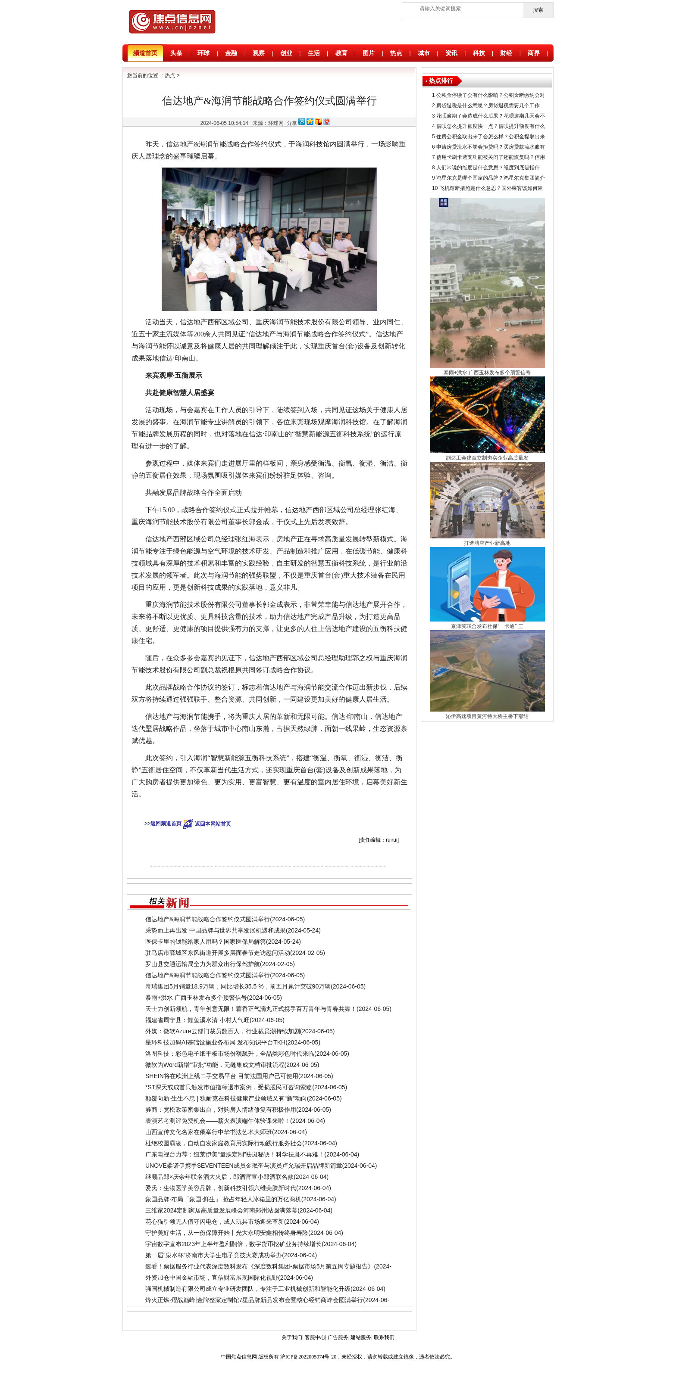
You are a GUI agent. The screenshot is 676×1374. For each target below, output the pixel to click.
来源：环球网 (268, 123)
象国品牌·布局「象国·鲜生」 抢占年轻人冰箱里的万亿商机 (223, 1199)
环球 (203, 53)
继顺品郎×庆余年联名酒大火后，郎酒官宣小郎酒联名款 (219, 1176)
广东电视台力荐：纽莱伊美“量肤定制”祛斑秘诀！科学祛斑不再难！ (234, 1154)
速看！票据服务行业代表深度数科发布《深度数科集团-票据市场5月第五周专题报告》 (259, 1266)
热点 (396, 53)
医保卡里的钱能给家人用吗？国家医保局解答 (205, 941)
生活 (314, 53)
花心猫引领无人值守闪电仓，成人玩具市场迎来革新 (214, 1221)
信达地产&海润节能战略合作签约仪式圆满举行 (207, 919)
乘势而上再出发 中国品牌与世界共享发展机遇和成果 (215, 930)
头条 (176, 53)
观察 (259, 53)
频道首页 (145, 53)
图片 (369, 53)
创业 (286, 53)
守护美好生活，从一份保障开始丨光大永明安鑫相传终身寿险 (226, 1232)
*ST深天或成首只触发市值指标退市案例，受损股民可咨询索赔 (228, 1087)
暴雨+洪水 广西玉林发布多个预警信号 (196, 997)
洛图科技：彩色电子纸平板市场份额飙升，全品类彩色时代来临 (229, 1053)
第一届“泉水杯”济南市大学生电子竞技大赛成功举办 (213, 1255)
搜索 (538, 10)
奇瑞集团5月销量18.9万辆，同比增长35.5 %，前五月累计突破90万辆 (238, 986)
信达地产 (269, 809)
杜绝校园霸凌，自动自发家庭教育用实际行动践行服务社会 (223, 1143)
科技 (479, 53)
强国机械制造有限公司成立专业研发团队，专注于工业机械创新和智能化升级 (248, 1288)
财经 (506, 53)
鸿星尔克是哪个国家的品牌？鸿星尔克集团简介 (490, 178)
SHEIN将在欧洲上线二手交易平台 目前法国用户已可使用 (221, 1075)
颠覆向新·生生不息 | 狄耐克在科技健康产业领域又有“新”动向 (226, 1098)
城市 (424, 53)
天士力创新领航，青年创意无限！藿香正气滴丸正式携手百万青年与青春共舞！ (251, 1008)
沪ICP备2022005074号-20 (308, 1357)
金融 (231, 53)
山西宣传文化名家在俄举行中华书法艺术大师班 (208, 1131)
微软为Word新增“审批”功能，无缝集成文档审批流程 (215, 1064)
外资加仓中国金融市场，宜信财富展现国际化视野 (211, 1277)
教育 (341, 53)
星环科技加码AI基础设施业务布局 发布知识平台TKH (215, 1042)
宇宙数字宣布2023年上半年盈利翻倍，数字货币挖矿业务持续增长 (233, 1243)
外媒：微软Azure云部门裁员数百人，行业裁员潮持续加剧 (222, 1031)
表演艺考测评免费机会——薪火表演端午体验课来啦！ (217, 1120)
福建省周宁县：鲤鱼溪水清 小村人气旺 (197, 1020)
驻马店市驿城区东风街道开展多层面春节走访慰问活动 (217, 952)
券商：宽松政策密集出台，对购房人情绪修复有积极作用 (220, 1109)
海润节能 (291, 809)
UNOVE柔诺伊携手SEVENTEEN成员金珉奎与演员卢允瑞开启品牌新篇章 (243, 1165)
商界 (534, 53)
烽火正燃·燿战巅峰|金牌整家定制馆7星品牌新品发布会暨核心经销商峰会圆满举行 (254, 1299)
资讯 (451, 53)
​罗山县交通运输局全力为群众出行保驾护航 (202, 964)
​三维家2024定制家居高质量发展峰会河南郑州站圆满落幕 (221, 1210)
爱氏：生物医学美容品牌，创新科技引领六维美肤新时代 (220, 1187)
